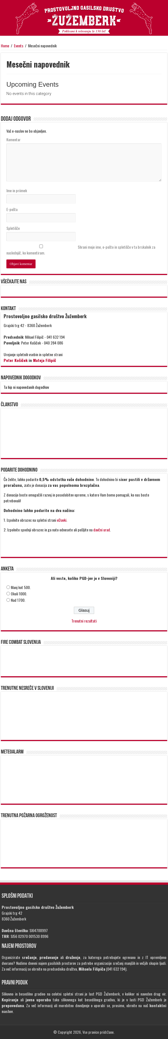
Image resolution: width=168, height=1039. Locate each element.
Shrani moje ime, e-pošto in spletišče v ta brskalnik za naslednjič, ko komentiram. (80, 250)
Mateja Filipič (44, 360)
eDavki (61, 520)
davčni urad (101, 530)
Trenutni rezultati (84, 621)
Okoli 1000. (19, 593)
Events (18, 45)
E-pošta (11, 209)
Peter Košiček (15, 360)
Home (5, 45)
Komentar (13, 139)
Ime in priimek (16, 190)
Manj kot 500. (21, 587)
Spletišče (13, 228)
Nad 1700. (18, 600)
